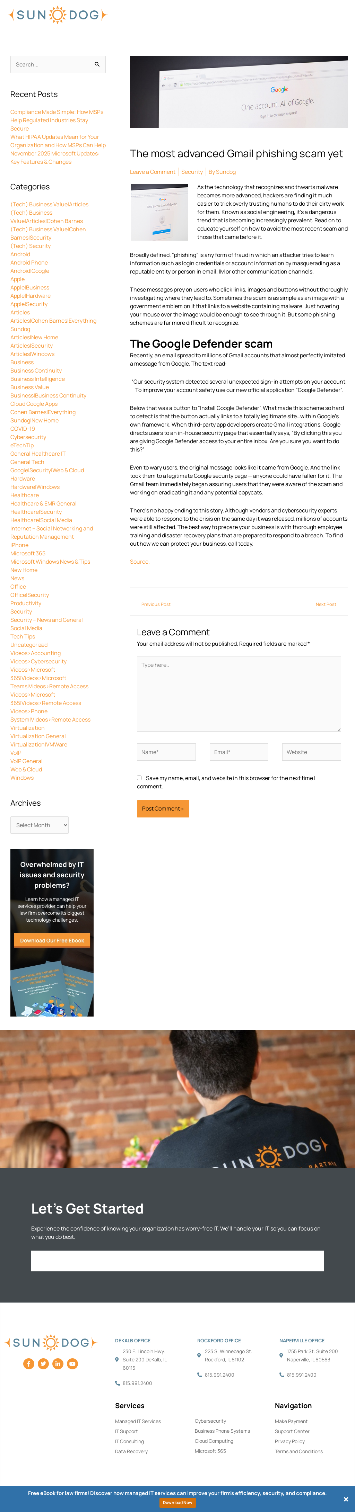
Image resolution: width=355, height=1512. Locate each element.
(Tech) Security (30, 246)
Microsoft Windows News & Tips (50, 561)
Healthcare (24, 495)
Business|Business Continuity (48, 395)
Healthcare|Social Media (41, 520)
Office (18, 586)
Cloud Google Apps (34, 404)
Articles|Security (31, 345)
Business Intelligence (37, 379)
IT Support (126, 1431)
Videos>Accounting (35, 653)
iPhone (19, 545)
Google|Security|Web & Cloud (47, 470)
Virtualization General (38, 736)
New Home (23, 570)
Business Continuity (36, 370)
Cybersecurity (28, 437)
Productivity (25, 603)
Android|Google (29, 271)
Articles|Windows (32, 354)
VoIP (15, 753)
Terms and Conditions (299, 1451)
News (17, 578)
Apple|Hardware (30, 295)
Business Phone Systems (222, 1431)
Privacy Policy (290, 1441)
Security (21, 611)
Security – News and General (46, 620)
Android (20, 254)
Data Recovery (131, 1451)
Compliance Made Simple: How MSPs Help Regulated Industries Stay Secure (56, 120)
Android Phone (29, 262)
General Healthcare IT (38, 453)
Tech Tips (22, 636)
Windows (22, 777)
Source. (140, 561)
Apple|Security (28, 304)
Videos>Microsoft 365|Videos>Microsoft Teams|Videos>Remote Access (49, 678)
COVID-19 (22, 428)
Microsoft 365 (27, 553)
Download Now (177, 1502)
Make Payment (291, 1421)
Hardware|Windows (35, 487)
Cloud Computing (214, 1441)
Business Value (29, 387)
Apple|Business (29, 287)
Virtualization (27, 728)
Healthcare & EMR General (43, 503)
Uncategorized (28, 644)
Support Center (292, 1431)
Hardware (22, 478)
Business (22, 362)
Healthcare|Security (36, 512)
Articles (20, 312)
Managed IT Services (138, 1421)
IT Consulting (129, 1441)
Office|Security (29, 595)
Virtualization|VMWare (38, 744)
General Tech (27, 462)
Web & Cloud (26, 769)
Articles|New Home (34, 337)
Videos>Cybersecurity (38, 661)
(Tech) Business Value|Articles (49, 204)
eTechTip (22, 445)
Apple (17, 279)
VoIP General (26, 761)
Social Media (26, 628)
